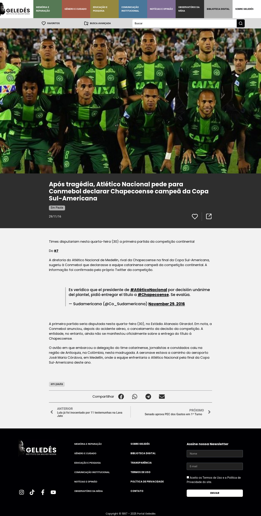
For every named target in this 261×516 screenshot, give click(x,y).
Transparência (141, 462)
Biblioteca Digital (218, 9)
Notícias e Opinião (161, 9)
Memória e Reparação (43, 9)
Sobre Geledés (244, 9)
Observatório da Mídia (189, 9)
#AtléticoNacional (148, 289)
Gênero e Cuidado (76, 9)
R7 (56, 250)
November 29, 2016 (166, 303)
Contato (136, 491)
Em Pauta (57, 207)
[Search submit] (241, 23)
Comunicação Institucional (130, 9)
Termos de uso (140, 472)
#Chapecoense (153, 294)
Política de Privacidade (147, 481)
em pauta (57, 384)
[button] (121, 396)
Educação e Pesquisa (100, 9)
